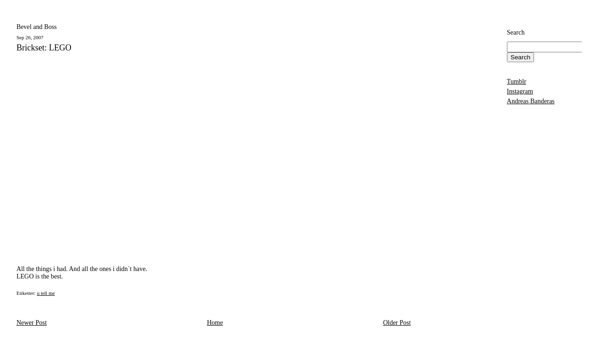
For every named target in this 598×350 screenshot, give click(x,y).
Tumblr (517, 81)
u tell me (46, 293)
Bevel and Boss (36, 26)
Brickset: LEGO (43, 48)
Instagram (520, 91)
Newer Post (31, 322)
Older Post (397, 322)
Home (215, 322)
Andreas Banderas (531, 101)
